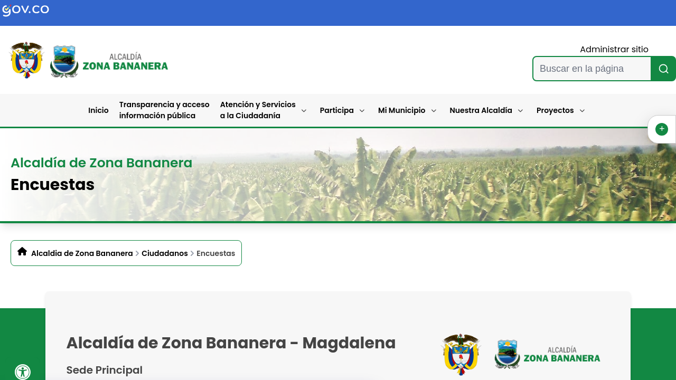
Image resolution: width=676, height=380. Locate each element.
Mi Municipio (401, 110)
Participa (337, 110)
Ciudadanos (165, 253)
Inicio (98, 110)
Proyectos (555, 110)
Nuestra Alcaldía (481, 110)
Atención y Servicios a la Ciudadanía (258, 110)
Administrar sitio (614, 49)
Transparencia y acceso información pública (164, 110)
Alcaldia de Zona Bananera (82, 253)
